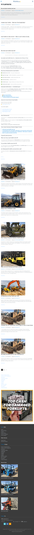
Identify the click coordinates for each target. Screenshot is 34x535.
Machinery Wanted (4, 441)
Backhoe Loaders (4, 456)
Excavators (3, 386)
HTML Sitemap (3, 435)
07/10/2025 (3, 52)
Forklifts (2, 381)
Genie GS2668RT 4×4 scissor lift (7, 478)
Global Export (3, 440)
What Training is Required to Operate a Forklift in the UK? (12, 237)
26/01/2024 (3, 298)
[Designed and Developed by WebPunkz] (17, 531)
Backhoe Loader (4, 384)
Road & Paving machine (5, 374)
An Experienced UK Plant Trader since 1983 (10, 296)
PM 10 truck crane (4, 511)
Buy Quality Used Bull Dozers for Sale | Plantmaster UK (12, 354)
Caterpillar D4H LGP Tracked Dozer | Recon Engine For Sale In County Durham (17, 325)
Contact (2, 431)
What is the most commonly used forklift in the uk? (11, 267)
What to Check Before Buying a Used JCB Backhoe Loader (13, 179)
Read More (3, 17)
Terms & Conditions (4, 434)
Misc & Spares (3, 385)
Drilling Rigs (3, 379)
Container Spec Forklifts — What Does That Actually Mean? (13, 22)
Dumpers (2, 380)
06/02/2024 (3, 269)
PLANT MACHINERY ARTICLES (19, 10)
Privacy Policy (3, 433)
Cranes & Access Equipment (6, 376)
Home (2, 429)
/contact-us (25, 521)
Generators (3, 377)
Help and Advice (3, 430)
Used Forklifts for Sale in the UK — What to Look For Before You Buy (15, 36)
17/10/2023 (3, 356)
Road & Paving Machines (5, 446)
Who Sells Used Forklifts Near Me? (8, 50)
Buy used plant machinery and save (8, 8)
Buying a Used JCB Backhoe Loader (8, 208)
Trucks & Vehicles (4, 387)
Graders (2, 383)
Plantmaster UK (17, 24)
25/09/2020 (3, 10)
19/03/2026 (3, 24)
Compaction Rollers (4, 378)
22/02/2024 (3, 181)
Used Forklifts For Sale (6, 104)
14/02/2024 (3, 210)
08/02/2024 (3, 239)
